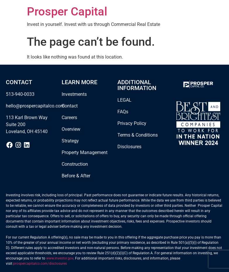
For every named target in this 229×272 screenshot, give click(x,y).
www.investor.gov (59, 258)
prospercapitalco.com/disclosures (40, 264)
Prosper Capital (67, 11)
